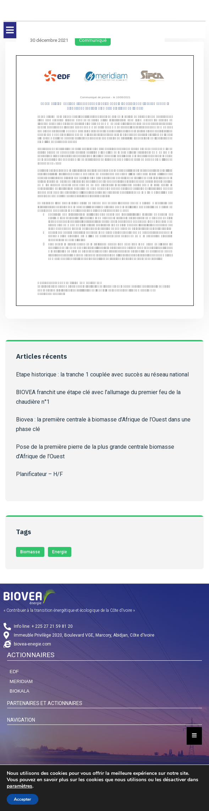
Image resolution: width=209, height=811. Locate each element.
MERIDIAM (21, 681)
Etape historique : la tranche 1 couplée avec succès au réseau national (102, 374)
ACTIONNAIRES (30, 655)
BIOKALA (19, 691)
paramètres (19, 786)
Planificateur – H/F (39, 474)
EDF (14, 671)
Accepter (22, 799)
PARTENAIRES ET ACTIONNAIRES (44, 703)
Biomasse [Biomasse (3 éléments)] (30, 551)
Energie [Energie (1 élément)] (59, 551)
